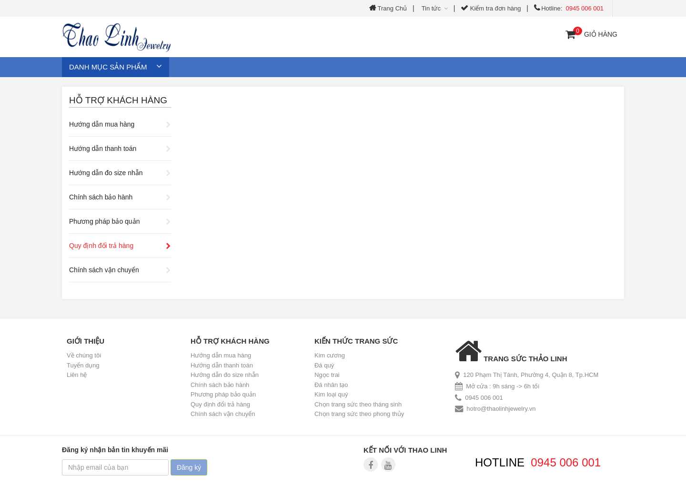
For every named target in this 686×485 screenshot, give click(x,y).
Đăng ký (189, 467)
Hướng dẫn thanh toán (102, 148)
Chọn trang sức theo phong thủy (359, 413)
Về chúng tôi (84, 355)
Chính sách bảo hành (100, 197)
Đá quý (324, 365)
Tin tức (434, 8)
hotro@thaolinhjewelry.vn (500, 408)
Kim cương (329, 355)
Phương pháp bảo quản (104, 221)
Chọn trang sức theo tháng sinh (358, 404)
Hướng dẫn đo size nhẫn (106, 173)
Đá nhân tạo (331, 384)
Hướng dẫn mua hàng (101, 124)
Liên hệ (77, 374)
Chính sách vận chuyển (104, 270)
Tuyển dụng (83, 365)
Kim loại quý (331, 394)
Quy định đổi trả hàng (101, 245)
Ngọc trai (327, 374)
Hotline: (569, 8)
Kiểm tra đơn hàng (491, 8)
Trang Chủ (388, 8)
